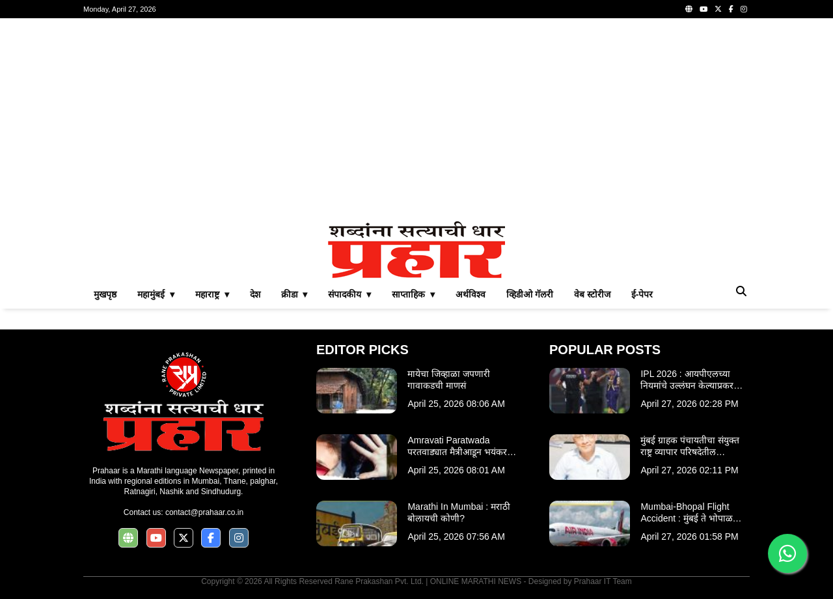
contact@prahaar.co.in (204, 512)
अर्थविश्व (470, 294)
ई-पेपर (642, 294)
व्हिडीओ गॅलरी (529, 294)
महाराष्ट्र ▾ (212, 294)
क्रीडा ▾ (294, 294)
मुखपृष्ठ (105, 294)
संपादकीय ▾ (349, 294)
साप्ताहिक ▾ (413, 294)
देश (255, 294)
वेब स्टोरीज (592, 294)
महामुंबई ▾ (155, 294)
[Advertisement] (416, 120)
